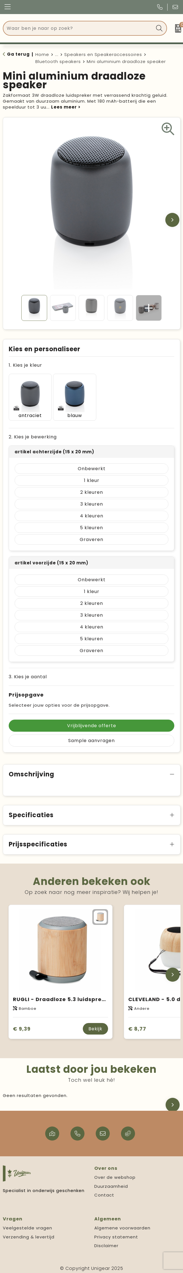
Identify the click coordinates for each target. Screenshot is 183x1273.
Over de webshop (115, 1174)
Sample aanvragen (91, 737)
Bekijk (95, 1026)
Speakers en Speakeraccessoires (103, 54)
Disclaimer (106, 1243)
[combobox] (78, 28)
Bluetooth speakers (58, 61)
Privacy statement (116, 1234)
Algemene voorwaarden (122, 1225)
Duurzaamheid (111, 1183)
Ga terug (18, 54)
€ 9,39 (22, 1025)
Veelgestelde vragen (27, 1225)
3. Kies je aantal (28, 674)
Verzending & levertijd (28, 1234)
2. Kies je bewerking (33, 434)
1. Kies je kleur (25, 365)
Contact (104, 1192)
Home (42, 54)
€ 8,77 (137, 1025)
